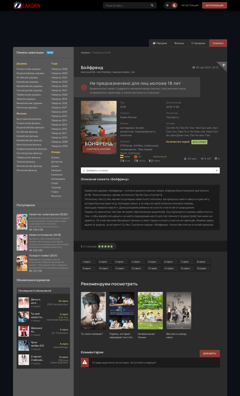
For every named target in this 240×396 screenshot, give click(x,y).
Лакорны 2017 (59, 107)
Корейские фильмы (27, 136)
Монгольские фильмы (29, 144)
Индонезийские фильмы (30, 127)
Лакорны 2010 (59, 137)
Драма (55, 166)
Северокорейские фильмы (32, 148)
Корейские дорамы (27, 81)
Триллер (56, 187)
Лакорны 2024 (59, 77)
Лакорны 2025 (59, 73)
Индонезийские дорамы (30, 73)
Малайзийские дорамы (29, 86)
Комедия (56, 170)
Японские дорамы (27, 107)
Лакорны (160, 43)
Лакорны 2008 (59, 141)
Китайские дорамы (27, 77)
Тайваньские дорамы (29, 94)
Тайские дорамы (26, 98)
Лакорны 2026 (59, 68)
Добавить (209, 353)
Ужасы (55, 191)
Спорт (54, 183)
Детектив (56, 161)
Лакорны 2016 (59, 111)
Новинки (218, 43)
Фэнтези (56, 196)
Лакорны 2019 (59, 98)
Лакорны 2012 (59, 128)
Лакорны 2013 (59, 124)
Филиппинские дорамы (29, 103)
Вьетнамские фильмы (29, 118)
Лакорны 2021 (59, 90)
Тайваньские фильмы (29, 157)
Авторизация (215, 5)
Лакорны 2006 (59, 146)
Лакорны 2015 (59, 116)
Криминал (56, 174)
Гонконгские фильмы (29, 123)
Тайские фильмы (26, 161)
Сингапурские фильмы (29, 153)
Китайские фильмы (27, 131)
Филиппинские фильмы (29, 166)
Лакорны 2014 (59, 120)
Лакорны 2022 (59, 86)
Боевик (55, 157)
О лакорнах (198, 43)
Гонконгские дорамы (29, 68)
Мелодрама (58, 178)
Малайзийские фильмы (29, 140)
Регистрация (190, 5)
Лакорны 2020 (59, 94)
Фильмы (179, 43)
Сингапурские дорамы (29, 90)
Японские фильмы (27, 170)
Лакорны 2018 (59, 103)
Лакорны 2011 (59, 133)
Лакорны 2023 (59, 81)
